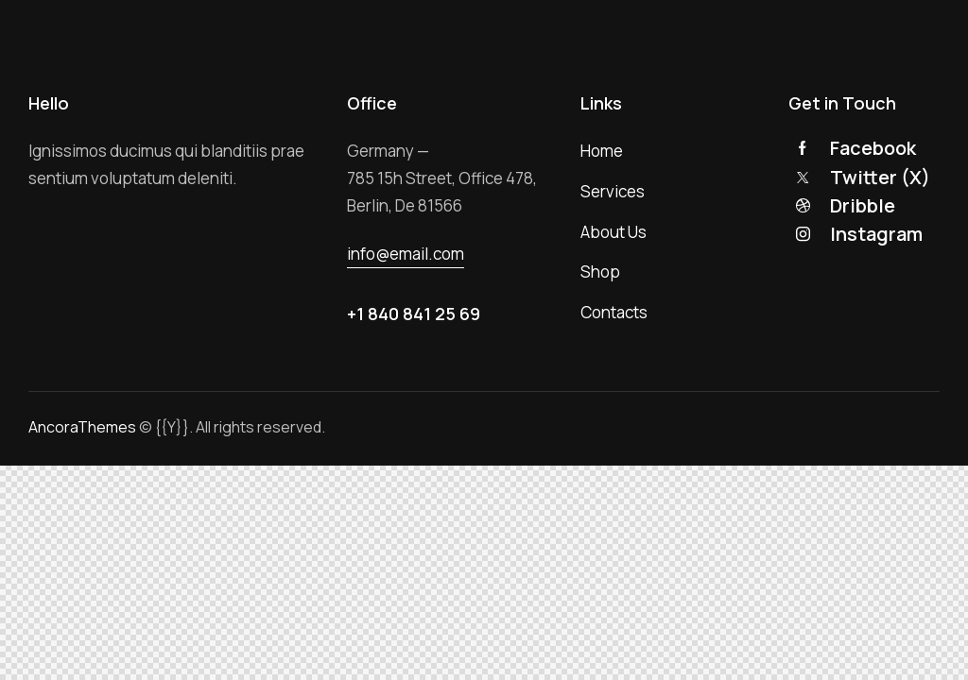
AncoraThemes (82, 426)
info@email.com (405, 253)
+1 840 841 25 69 (413, 313)
